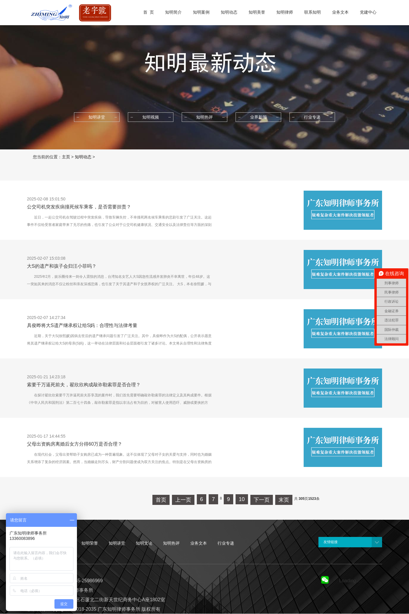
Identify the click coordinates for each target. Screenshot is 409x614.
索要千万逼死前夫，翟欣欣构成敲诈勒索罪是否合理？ (84, 384)
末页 (283, 500)
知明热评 (171, 543)
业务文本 (198, 543)
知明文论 (144, 543)
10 (242, 499)
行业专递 (226, 543)
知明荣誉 (89, 543)
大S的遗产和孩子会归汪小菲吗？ (61, 266)
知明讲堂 (117, 543)
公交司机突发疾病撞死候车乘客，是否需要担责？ (79, 206)
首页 (161, 500)
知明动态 (83, 156)
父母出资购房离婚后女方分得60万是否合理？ (74, 443)
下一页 (262, 500)
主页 (66, 156)
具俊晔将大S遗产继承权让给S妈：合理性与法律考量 (82, 325)
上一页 (183, 500)
